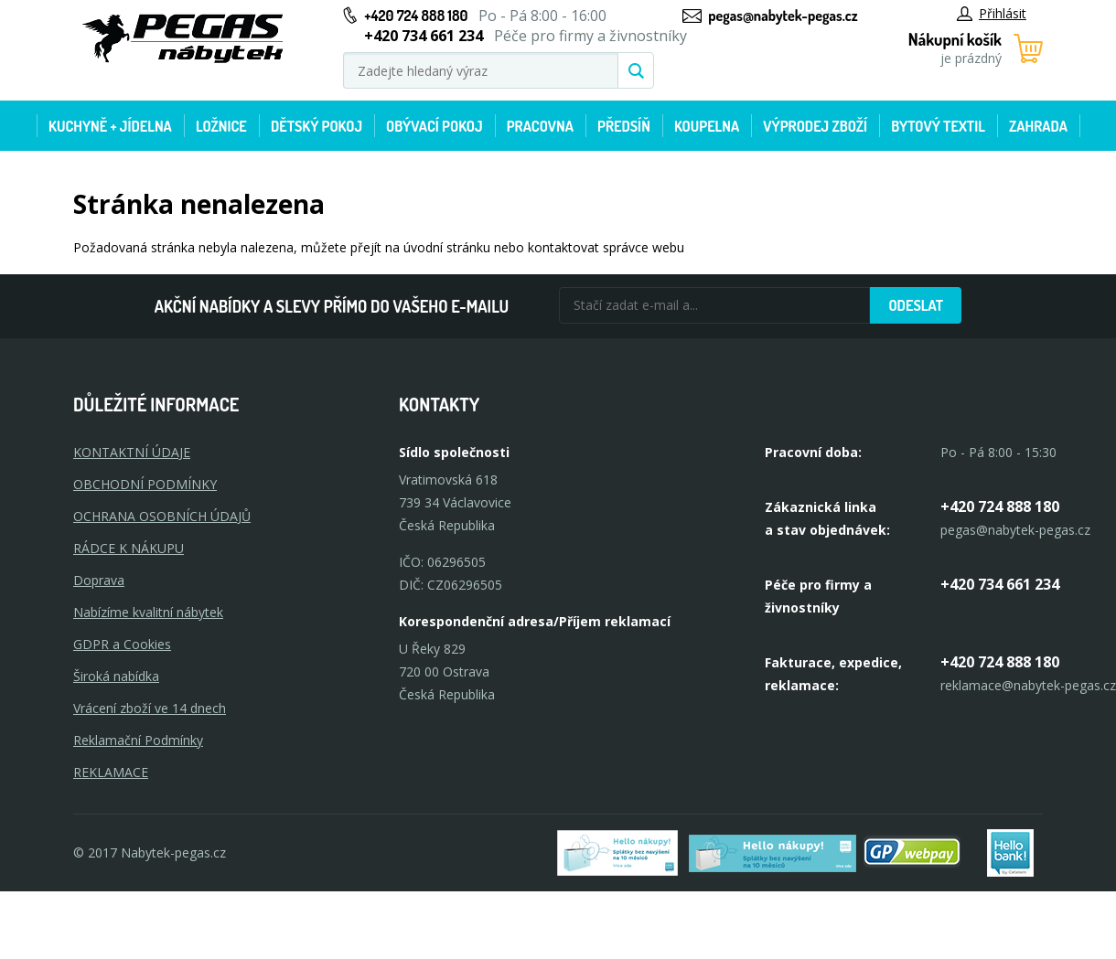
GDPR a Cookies (122, 644)
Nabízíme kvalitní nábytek (148, 612)
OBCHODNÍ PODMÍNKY (145, 484)
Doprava (98, 580)
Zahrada (1038, 126)
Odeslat (915, 305)
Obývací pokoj (434, 126)
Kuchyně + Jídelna (110, 126)
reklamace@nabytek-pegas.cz (1028, 685)
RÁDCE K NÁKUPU (128, 548)
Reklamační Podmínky (138, 740)
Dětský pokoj (316, 126)
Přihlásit (991, 13)
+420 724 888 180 (415, 15)
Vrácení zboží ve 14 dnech (149, 708)
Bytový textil (938, 126)
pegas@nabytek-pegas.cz (782, 15)
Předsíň (623, 126)
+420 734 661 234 (999, 584)
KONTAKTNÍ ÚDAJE (131, 452)
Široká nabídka (116, 676)
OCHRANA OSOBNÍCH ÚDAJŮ (162, 516)
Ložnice (221, 126)
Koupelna (706, 126)
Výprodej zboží (815, 126)
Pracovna (540, 126)
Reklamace (110, 772)
